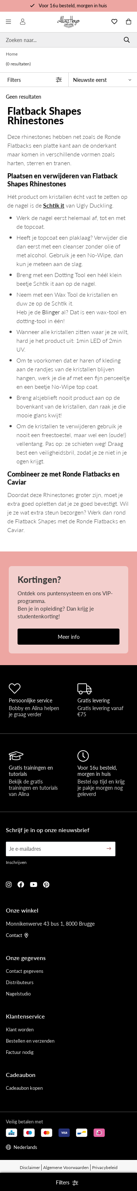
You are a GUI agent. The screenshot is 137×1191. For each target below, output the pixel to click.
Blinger (51, 312)
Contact (17, 935)
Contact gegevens (24, 970)
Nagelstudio (18, 993)
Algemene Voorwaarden (66, 1167)
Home (12, 54)
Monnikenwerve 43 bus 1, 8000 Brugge (50, 923)
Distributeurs (20, 982)
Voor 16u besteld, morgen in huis (73, 5)
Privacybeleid (105, 1167)
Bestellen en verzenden (30, 1040)
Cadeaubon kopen (24, 1087)
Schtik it (53, 205)
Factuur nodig (20, 1051)
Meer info (69, 636)
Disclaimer (30, 1167)
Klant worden (20, 1029)
